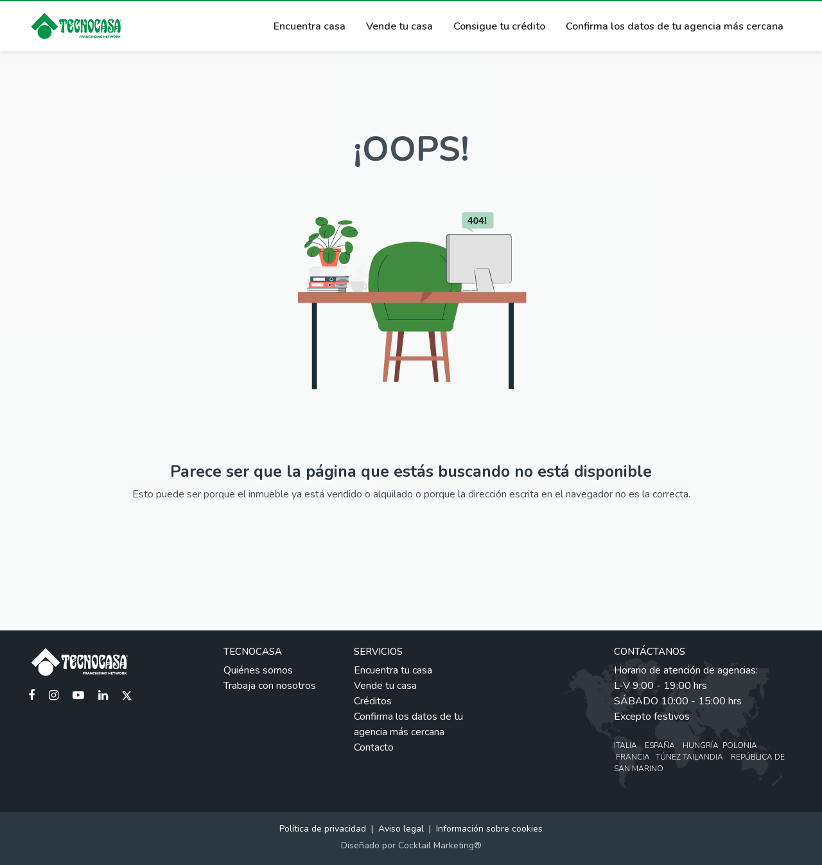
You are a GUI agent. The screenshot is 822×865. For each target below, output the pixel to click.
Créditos (373, 701)
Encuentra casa (309, 26)
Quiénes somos (258, 670)
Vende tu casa (399, 26)
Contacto (374, 747)
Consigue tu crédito (499, 26)
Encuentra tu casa (393, 670)
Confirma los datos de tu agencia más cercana (674, 26)
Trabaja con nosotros (269, 686)
